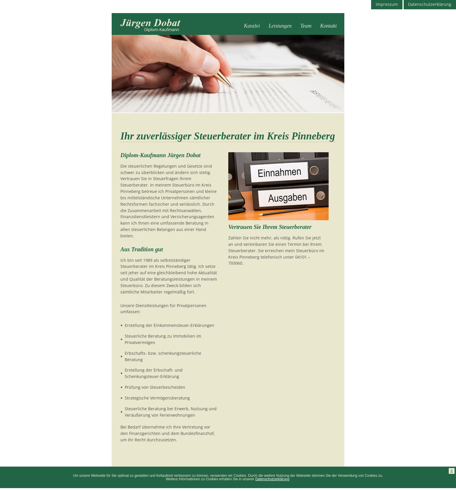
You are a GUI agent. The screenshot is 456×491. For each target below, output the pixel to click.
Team (305, 26)
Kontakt (328, 26)
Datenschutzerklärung (272, 479)
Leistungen (280, 26)
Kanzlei (252, 26)
